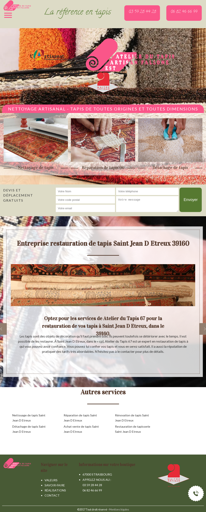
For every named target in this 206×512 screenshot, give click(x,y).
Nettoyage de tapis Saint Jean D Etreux (28, 417)
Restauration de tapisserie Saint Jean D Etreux (132, 429)
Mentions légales (119, 509)
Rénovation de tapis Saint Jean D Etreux (132, 417)
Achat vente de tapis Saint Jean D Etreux (81, 429)
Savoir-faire (55, 485)
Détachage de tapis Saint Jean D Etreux (29, 429)
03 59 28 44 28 (92, 485)
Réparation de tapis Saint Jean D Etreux (80, 417)
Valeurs (51, 480)
